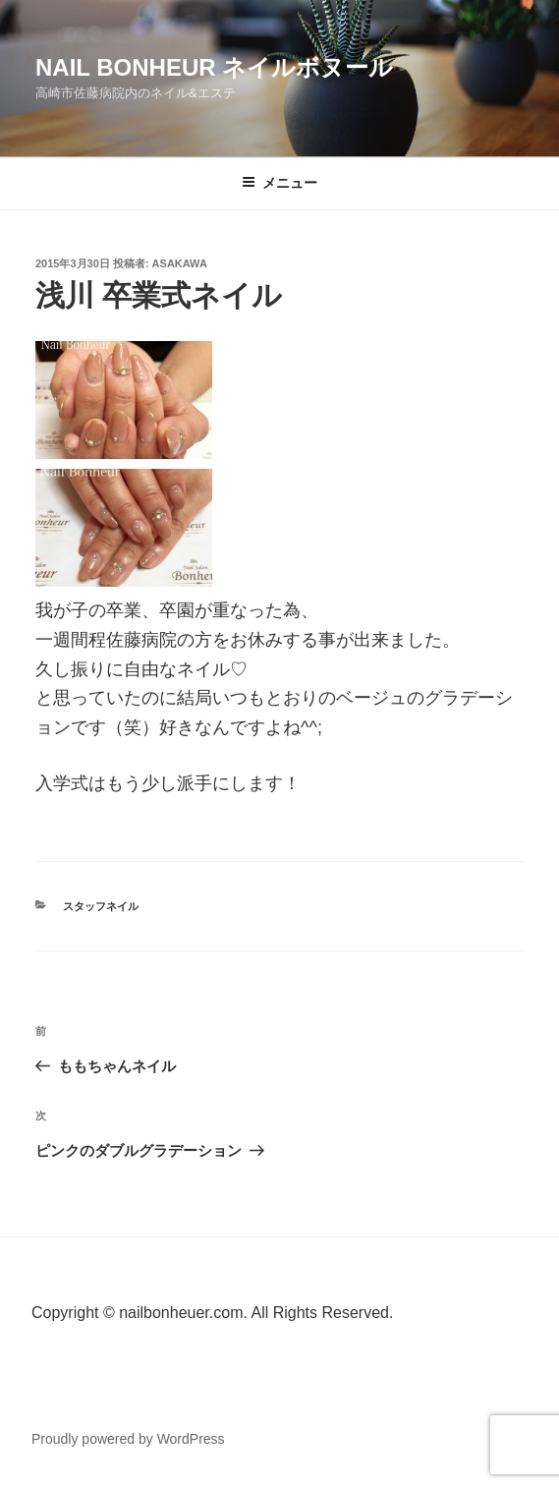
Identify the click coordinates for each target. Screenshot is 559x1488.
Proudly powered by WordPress (128, 1439)
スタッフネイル (101, 906)
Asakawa (179, 263)
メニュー (279, 183)
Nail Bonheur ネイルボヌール (214, 67)
